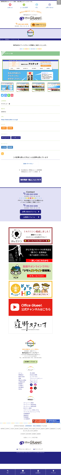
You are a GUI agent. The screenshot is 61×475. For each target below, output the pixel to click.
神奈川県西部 (37, 427)
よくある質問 (24, 5)
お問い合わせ (49, 5)
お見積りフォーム (38, 25)
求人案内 (32, 374)
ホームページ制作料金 (30, 406)
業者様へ (21, 385)
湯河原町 (28, 435)
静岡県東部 (28, 427)
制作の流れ (22, 378)
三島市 (12, 430)
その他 (4, 147)
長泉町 (21, 430)
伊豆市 (38, 430)
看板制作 (26, 417)
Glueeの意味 (33, 376)
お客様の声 (22, 383)
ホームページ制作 (29, 404)
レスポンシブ (16, 137)
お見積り (21, 387)
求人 (36, 5)
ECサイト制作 (28, 409)
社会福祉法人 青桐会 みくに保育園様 (31, 171)
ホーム (1, 39)
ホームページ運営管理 (30, 408)
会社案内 (21, 389)
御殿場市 (53, 430)
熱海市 (43, 430)
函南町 (26, 430)
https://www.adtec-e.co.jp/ (9, 119)
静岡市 (36, 432)
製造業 (10, 147)
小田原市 (22, 435)
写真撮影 (26, 418)
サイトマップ (33, 381)
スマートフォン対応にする (31, 411)
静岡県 (10, 128)
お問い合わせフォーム (29, 213)
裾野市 (48, 430)
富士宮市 (30, 432)
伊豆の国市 (32, 430)
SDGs (20, 390)
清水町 (17, 430)
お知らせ (10, 5)
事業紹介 (21, 376)
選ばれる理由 (22, 381)
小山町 (58, 430)
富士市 (25, 432)
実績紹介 (7, 39)
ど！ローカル (33, 378)
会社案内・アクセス (30, 363)
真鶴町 (34, 435)
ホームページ (6, 137)
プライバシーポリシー (36, 380)
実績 (20, 380)
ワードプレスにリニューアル (32, 413)
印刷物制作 (27, 415)
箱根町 (39, 435)
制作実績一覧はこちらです (30, 181)
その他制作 (27, 420)
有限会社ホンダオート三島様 (29, 173)
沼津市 (4, 128)
